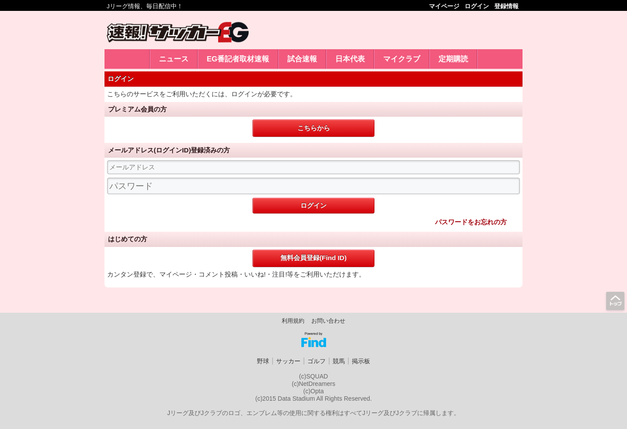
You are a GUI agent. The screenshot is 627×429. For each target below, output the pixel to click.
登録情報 (506, 6)
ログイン (477, 6)
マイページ (444, 6)
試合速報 (302, 59)
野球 (263, 361)
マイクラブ (401, 59)
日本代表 (350, 59)
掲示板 (361, 361)
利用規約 (293, 321)
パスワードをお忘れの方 (471, 222)
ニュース (174, 59)
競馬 (339, 361)
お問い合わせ (328, 321)
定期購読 (453, 59)
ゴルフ (316, 361)
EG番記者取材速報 (238, 59)
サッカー (288, 361)
